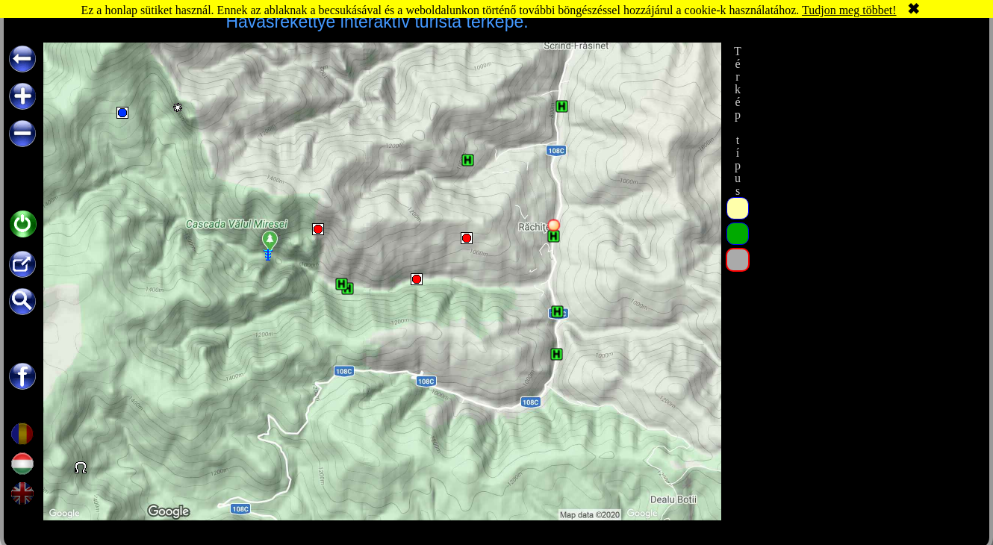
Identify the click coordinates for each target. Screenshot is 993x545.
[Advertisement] (865, 266)
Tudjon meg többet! (849, 10)
